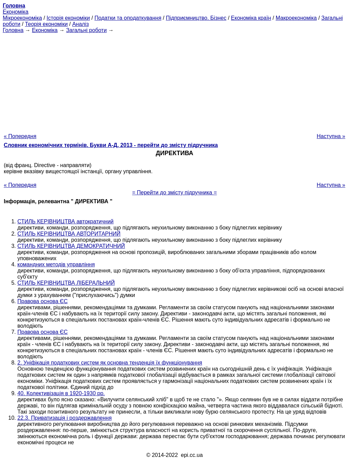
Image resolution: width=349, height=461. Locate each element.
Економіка (15, 12)
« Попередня (20, 136)
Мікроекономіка (22, 18)
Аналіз (80, 24)
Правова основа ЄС (42, 301)
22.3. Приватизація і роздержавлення (64, 418)
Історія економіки (68, 18)
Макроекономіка (296, 18)
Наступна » (331, 136)
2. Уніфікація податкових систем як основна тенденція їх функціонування (109, 363)
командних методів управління (56, 264)
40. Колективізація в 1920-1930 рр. (61, 393)
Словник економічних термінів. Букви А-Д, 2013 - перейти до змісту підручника (111, 145)
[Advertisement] (174, 81)
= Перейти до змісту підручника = (174, 192)
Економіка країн (251, 18)
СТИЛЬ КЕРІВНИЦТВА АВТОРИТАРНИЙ (69, 234)
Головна (13, 30)
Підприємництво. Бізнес (196, 18)
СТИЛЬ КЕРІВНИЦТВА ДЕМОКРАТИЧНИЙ (71, 246)
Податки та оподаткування (127, 18)
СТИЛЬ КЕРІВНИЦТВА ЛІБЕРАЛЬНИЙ (66, 283)
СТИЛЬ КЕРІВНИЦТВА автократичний (65, 221)
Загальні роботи (86, 30)
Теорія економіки (46, 24)
